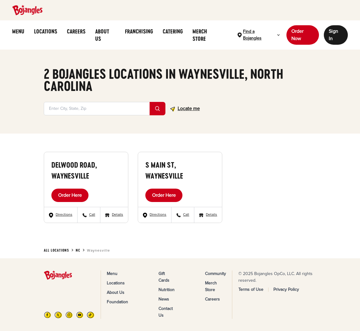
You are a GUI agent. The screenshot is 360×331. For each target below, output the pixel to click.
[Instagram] (69, 315)
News (163, 299)
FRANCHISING (139, 31)
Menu (112, 273)
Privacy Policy (286, 289)
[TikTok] (90, 315)
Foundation (117, 302)
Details (117, 214)
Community (215, 273)
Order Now (297, 35)
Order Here (70, 195)
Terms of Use (250, 289)
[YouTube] (80, 315)
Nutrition (166, 289)
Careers (212, 299)
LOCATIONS (45, 31)
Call (92, 214)
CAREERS (76, 31)
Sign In (333, 35)
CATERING (173, 31)
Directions (64, 214)
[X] (58, 315)
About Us (115, 292)
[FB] (47, 315)
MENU (18, 31)
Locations (116, 283)
